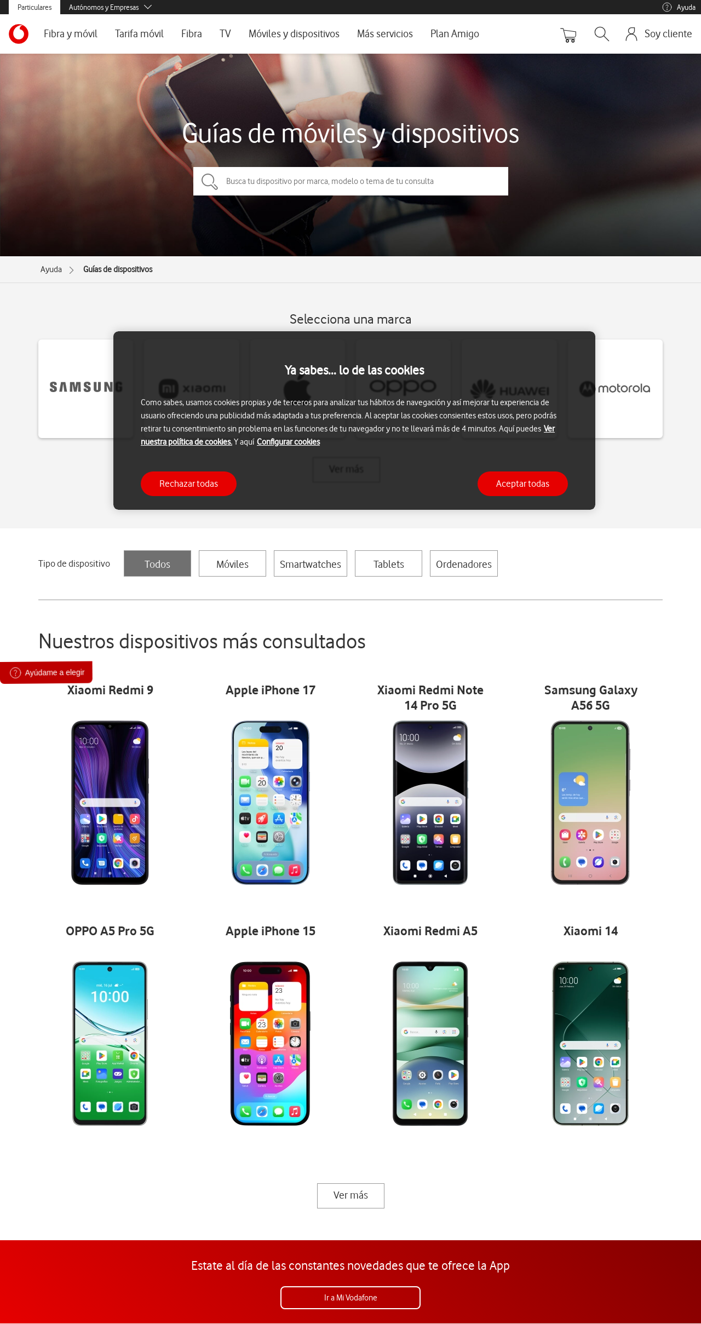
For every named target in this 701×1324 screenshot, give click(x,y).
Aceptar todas (522, 483)
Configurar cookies (288, 442)
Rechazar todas (188, 483)
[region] (354, 420)
